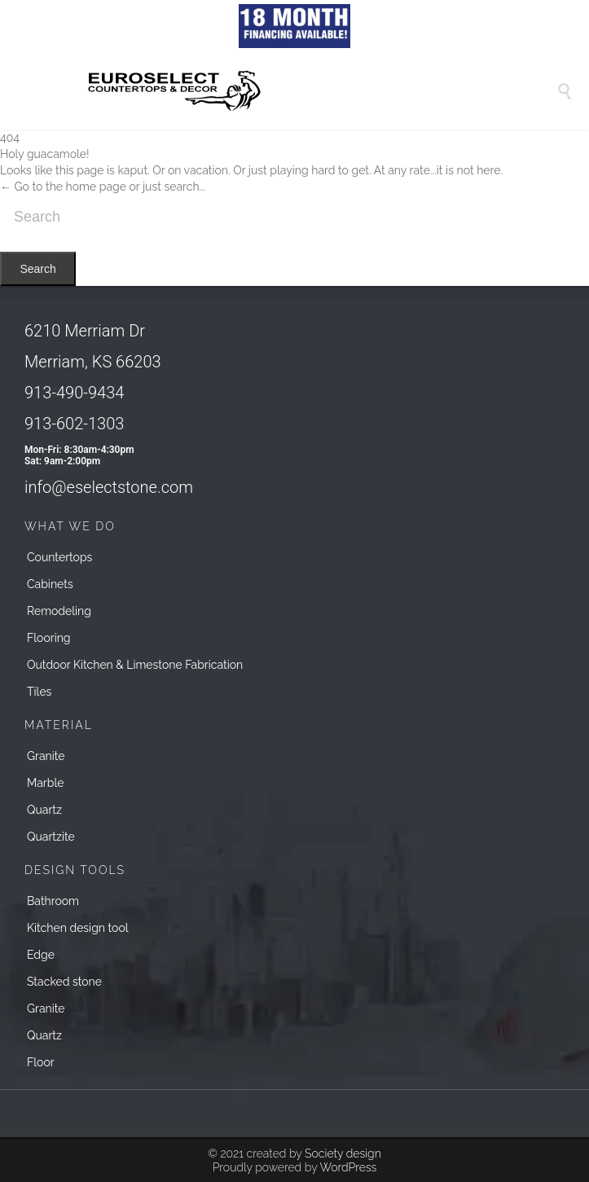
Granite (46, 755)
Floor (41, 1062)
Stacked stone (64, 981)
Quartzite (51, 836)
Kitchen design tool (78, 927)
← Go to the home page (63, 186)
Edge (41, 954)
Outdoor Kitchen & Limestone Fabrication (135, 664)
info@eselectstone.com (108, 487)
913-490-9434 (74, 392)
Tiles (39, 691)
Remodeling (59, 610)
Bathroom (53, 900)
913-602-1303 (74, 423)
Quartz (44, 809)
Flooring (49, 637)
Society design (343, 1153)
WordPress (347, 1167)
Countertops (59, 557)
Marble (45, 782)
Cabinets (50, 584)
